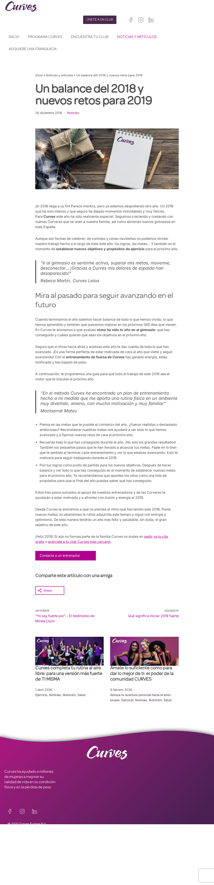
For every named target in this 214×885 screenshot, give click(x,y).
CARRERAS (13, 857)
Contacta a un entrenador (60, 566)
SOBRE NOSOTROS (20, 862)
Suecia (146, 870)
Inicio (14, 37)
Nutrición (69, 705)
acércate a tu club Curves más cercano (81, 552)
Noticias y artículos (137, 37)
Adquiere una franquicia (33, 49)
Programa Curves (45, 37)
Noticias (73, 113)
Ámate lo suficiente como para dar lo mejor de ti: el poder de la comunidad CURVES (142, 684)
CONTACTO (14, 852)
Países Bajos (116, 876)
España (112, 870)
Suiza (134, 870)
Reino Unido (115, 860)
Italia (124, 870)
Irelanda (132, 860)
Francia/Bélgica (118, 865)
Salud (82, 705)
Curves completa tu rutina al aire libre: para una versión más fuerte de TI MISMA (68, 684)
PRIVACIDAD (66, 852)
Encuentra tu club (89, 37)
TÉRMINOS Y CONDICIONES (79, 857)
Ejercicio (41, 705)
